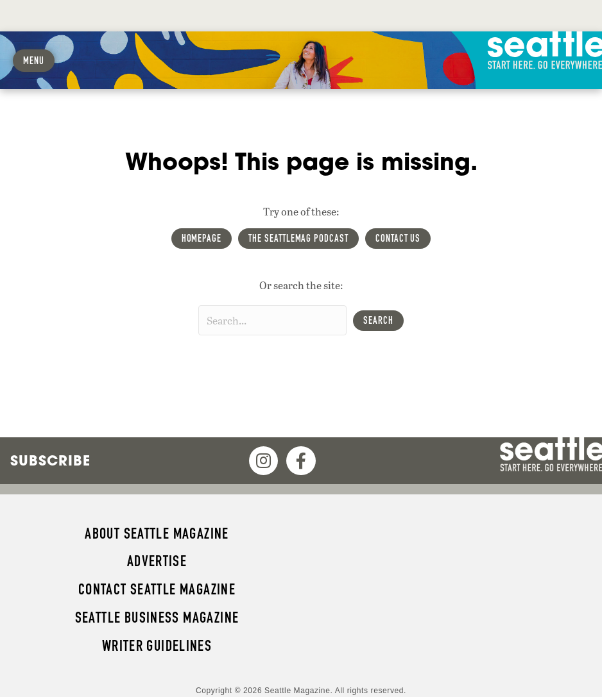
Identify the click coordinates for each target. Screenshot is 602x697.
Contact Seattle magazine (157, 589)
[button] (378, 320)
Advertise (157, 561)
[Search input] (272, 320)
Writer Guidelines (157, 646)
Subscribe (50, 460)
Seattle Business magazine (157, 617)
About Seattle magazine (156, 533)
